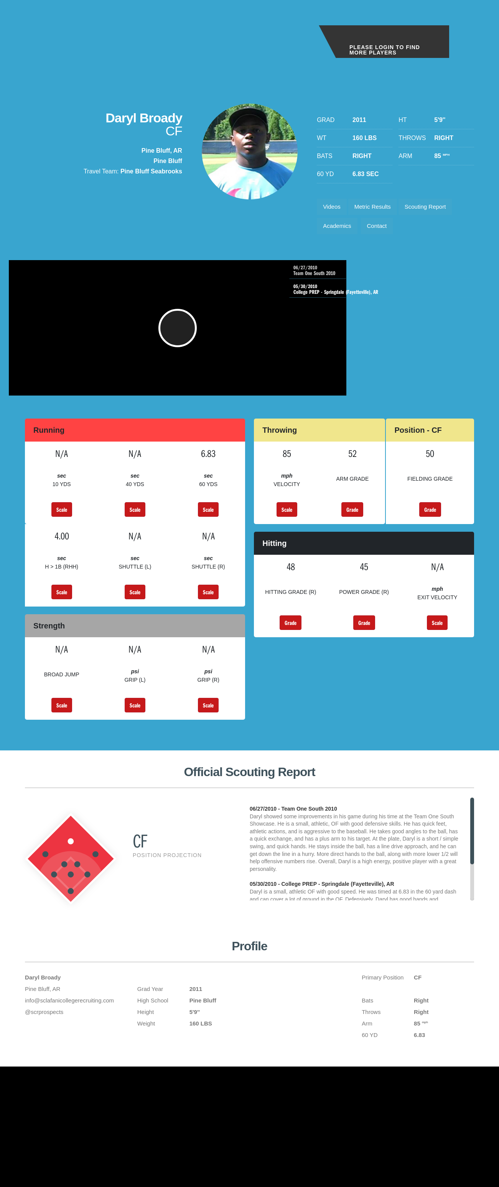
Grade (352, 522)
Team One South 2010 (391, 275)
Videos (333, 207)
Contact (381, 229)
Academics (339, 229)
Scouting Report (434, 207)
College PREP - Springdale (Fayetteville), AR (384, 296)
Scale (61, 522)
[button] (164, 336)
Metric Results (377, 207)
